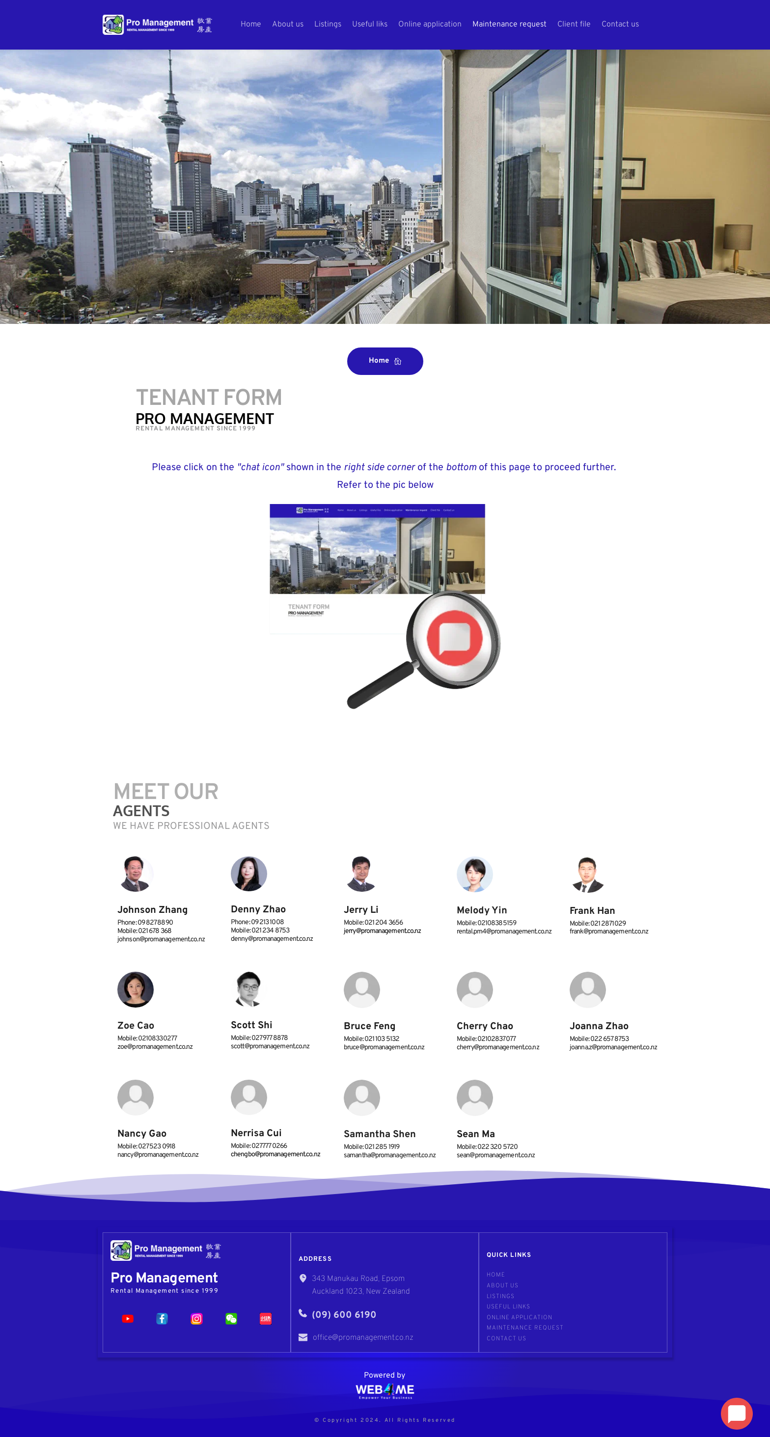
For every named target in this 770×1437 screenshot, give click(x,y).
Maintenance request (525, 1328)
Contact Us (506, 1339)
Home (496, 1275)
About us (503, 1286)
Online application (519, 1318)
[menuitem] (251, 24)
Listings (501, 1297)
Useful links (508, 1307)
